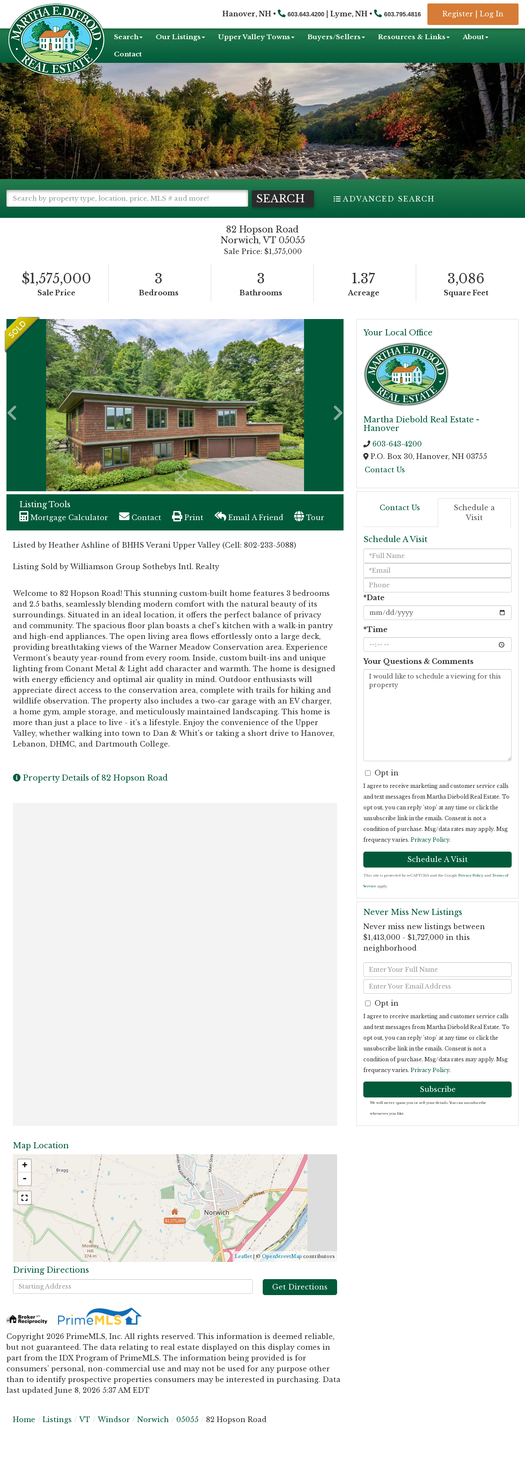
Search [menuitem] (128, 37)
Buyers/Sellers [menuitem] (336, 37)
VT (84, 1436)
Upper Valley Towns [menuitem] (256, 37)
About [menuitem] (475, 37)
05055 (187, 1436)
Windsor (114, 1436)
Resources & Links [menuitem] (414, 37)
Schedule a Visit (474, 528)
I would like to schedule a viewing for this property (437, 731)
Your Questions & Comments (418, 677)
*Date (373, 614)
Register (457, 13)
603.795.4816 (402, 14)
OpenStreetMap (282, 1273)
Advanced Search (389, 199)
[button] (43, 215)
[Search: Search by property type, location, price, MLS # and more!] (127, 198)
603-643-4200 (397, 460)
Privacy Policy (430, 856)
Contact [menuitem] (128, 54)
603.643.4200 (306, 14)
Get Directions (300, 1303)
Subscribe (438, 1105)
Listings (57, 1436)
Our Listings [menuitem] (180, 37)
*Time (375, 646)
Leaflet (243, 1273)
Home (24, 1436)
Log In (492, 13)
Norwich (153, 1436)
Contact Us (385, 485)
